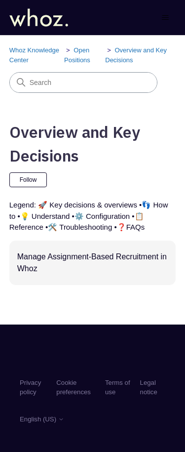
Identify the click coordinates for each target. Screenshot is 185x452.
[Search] (83, 82)
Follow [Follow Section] (28, 179)
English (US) (42, 419)
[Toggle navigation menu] (158, 18)
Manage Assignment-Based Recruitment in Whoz (92, 262)
